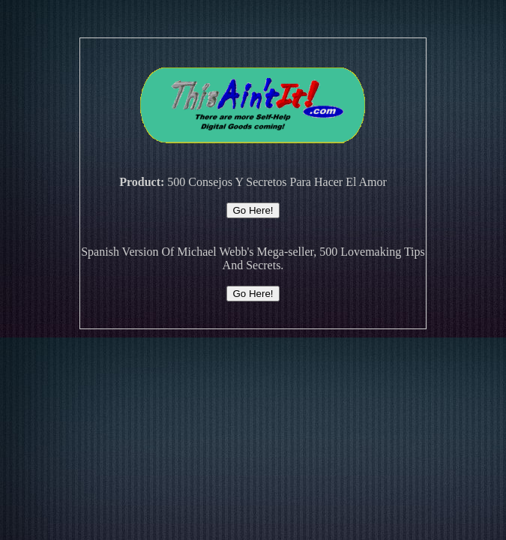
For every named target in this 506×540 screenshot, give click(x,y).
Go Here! (252, 210)
